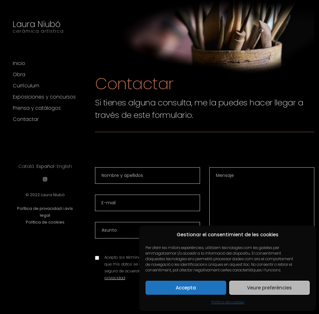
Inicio (19, 63)
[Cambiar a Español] (45, 166)
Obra (19, 74)
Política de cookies (227, 302)
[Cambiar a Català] (26, 166)
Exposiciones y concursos (44, 96)
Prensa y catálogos (37, 108)
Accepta (186, 287)
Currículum (26, 85)
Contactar (26, 119)
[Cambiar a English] (64, 166)
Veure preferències (269, 287)
